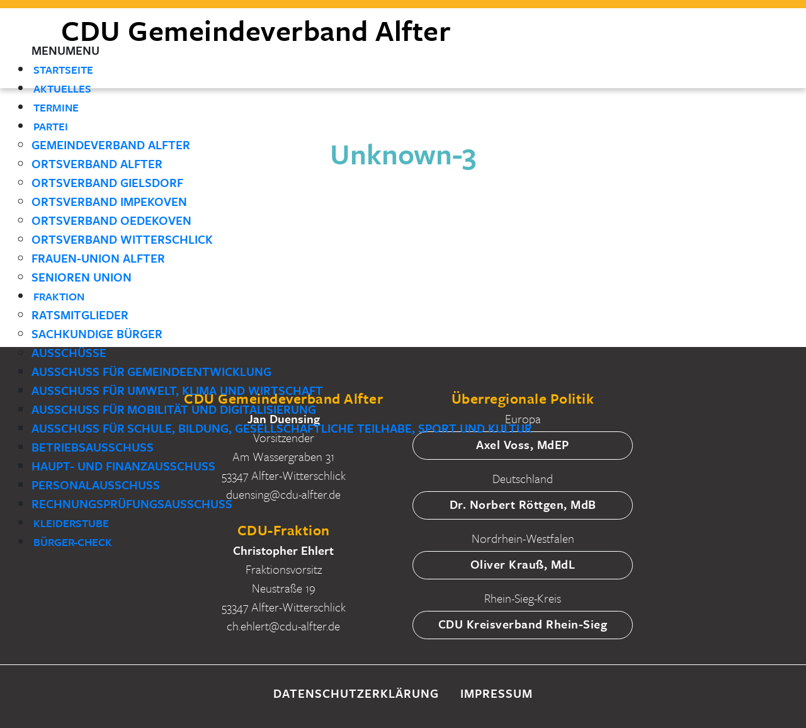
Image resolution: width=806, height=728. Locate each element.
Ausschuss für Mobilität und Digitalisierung (173, 409)
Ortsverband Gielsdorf (107, 182)
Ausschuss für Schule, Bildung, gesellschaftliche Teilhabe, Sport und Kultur (281, 427)
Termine (56, 107)
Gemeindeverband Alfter (110, 144)
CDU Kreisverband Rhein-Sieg (523, 623)
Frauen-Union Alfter (98, 257)
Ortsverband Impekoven (109, 201)
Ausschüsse (68, 352)
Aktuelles (62, 88)
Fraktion (58, 296)
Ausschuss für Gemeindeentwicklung (151, 371)
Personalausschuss (95, 484)
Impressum (496, 693)
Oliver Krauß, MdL (523, 563)
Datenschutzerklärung (356, 693)
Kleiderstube (71, 523)
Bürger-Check (72, 542)
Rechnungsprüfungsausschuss (131, 503)
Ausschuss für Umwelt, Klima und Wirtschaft (177, 390)
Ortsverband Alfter (96, 163)
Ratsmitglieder (79, 314)
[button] (65, 50)
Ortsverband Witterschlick (122, 238)
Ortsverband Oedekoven (111, 220)
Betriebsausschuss (92, 446)
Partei (50, 126)
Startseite (63, 69)
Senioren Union (81, 276)
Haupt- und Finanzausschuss (123, 465)
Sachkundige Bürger (96, 333)
